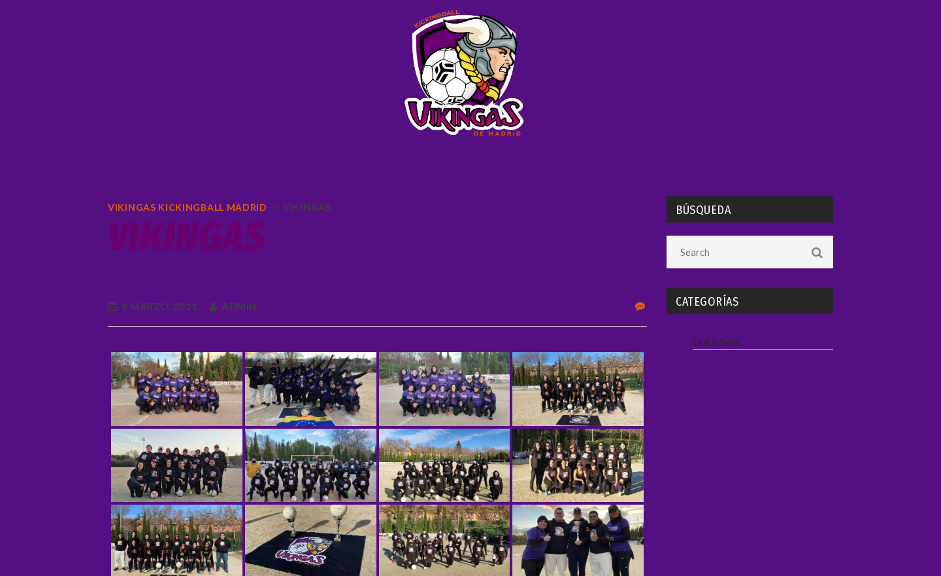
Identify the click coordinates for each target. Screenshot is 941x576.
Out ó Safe (716, 342)
